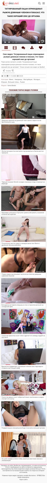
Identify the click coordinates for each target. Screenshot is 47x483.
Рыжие (22, 82)
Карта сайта (24, 479)
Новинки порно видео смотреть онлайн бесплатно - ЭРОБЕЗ (22, 475)
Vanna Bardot (11, 85)
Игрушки (4, 82)
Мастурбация (27, 79)
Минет (11, 79)
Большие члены (13, 82)
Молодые (37, 79)
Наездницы (18, 79)
